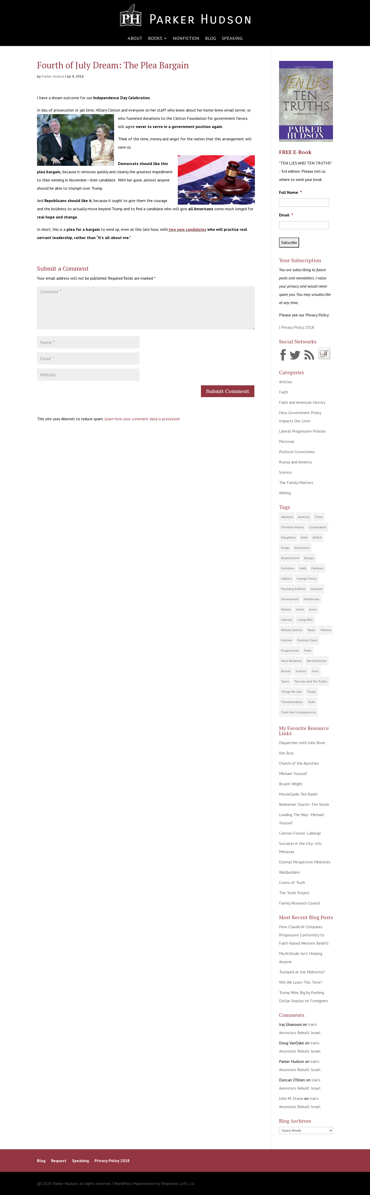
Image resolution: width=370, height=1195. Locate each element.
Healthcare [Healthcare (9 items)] (311, 599)
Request (58, 1161)
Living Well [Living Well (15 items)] (305, 620)
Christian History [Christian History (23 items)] (292, 527)
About (135, 39)
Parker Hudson (53, 76)
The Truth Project (294, 892)
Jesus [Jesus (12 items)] (313, 609)
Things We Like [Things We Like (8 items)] (291, 692)
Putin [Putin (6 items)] (307, 650)
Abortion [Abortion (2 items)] (287, 517)
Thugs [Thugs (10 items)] (311, 692)
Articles (285, 381)
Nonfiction (186, 39)
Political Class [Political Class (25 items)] (307, 640)
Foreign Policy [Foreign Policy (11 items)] (307, 578)
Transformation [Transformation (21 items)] (292, 702)
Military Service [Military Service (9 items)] (291, 630)
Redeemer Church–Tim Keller (304, 804)
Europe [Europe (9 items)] (309, 558)
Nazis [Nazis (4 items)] (311, 630)
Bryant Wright (291, 783)
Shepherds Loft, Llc (178, 1183)
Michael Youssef (293, 773)
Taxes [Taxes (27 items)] (285, 681)
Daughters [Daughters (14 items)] (288, 537)
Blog (210, 39)
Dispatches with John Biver (302, 742)
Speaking (232, 39)
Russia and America (295, 461)
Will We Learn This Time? (300, 982)
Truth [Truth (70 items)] (311, 702)
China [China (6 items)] (319, 517)
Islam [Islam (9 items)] (300, 609)
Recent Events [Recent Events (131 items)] (317, 661)
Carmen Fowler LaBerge (300, 833)
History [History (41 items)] (286, 609)
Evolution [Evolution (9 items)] (287, 568)
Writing (285, 492)
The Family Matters (296, 482)
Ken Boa (286, 752)
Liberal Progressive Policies (302, 431)
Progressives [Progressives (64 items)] (290, 650)
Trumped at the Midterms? (302, 971)
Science (285, 472)
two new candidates (187, 229)
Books (155, 39)
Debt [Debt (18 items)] (304, 537)
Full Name (290, 192)
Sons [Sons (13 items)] (315, 671)
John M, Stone (291, 1098)
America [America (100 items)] (304, 517)
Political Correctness (297, 451)
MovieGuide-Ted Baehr (298, 794)
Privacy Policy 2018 (112, 1161)
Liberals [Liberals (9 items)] (286, 620)
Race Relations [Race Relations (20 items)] (291, 661)
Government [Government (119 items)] (290, 599)
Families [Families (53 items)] (317, 568)
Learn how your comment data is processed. (142, 418)
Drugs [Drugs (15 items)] (285, 548)
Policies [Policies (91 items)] (286, 640)
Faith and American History (302, 402)
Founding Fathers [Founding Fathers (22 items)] (293, 589)
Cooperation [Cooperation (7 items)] (317, 527)
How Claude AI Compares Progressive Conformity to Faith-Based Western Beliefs (304, 935)
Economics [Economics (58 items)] (302, 548)
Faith (283, 392)
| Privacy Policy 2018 (296, 327)
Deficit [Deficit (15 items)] (317, 537)
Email (286, 214)
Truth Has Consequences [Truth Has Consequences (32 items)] (298, 712)
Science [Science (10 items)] (301, 671)
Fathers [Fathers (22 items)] (286, 578)
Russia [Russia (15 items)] (285, 671)
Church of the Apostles (299, 763)
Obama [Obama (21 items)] (325, 630)
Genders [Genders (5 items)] (316, 589)
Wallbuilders (289, 872)
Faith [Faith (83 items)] (302, 568)
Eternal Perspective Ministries (304, 861)
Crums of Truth (292, 882)
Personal (286, 441)
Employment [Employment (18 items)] (290, 558)
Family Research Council (299, 903)
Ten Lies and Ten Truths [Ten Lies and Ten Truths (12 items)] (310, 681)
